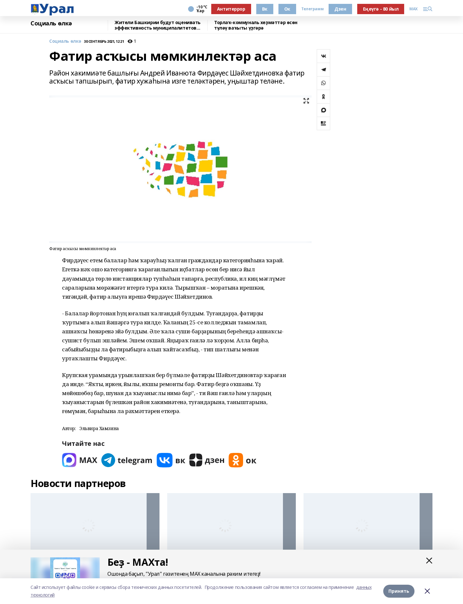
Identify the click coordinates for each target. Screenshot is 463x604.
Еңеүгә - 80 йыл (381, 9)
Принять (398, 591)
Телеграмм (312, 9)
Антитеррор (231, 9)
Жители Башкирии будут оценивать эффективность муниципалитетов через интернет (157, 25)
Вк (265, 9)
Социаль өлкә (51, 23)
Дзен (340, 9)
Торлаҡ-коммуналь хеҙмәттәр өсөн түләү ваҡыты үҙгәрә (255, 25)
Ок (287, 9)
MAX (413, 9)
